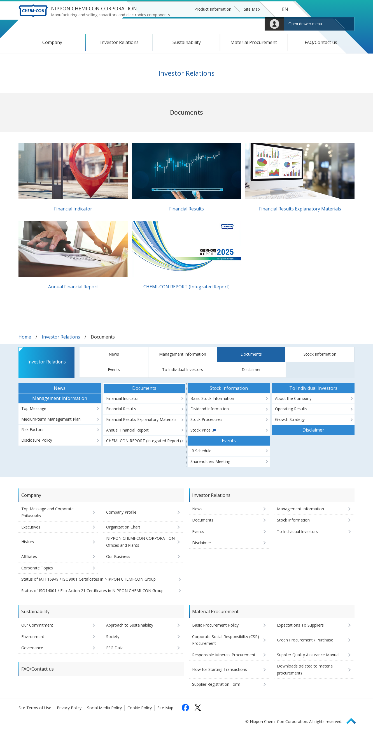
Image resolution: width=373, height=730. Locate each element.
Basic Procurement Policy (215, 625)
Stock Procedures (206, 419)
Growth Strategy (290, 419)
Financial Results (186, 209)
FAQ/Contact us (321, 42)
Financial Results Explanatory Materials (300, 209)
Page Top (353, 720)
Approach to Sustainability (129, 625)
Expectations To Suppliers (300, 625)
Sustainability (186, 42)
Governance (32, 647)
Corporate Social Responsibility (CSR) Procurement (225, 640)
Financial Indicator (73, 209)
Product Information (212, 9)
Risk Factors (32, 429)
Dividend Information (209, 408)
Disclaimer (251, 369)
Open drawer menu (305, 24)
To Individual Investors (182, 369)
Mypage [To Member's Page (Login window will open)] (274, 24)
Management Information (182, 354)
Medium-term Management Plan (51, 419)
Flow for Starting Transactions (219, 669)
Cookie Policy (139, 707)
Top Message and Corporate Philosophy (47, 512)
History (27, 541)
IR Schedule (200, 450)
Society (112, 636)
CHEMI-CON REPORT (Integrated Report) (186, 287)
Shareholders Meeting (210, 461)
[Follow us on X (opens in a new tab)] (198, 707)
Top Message (33, 408)
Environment (32, 636)
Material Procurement (253, 42)
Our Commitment (37, 625)
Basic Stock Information (212, 398)
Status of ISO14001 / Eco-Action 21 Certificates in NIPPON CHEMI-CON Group (92, 590)
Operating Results (291, 408)
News (114, 354)
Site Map (252, 9)
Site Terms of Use (34, 707)
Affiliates (29, 556)
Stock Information (320, 354)
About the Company (293, 398)
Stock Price (200, 430)
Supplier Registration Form (216, 684)
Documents (251, 354)
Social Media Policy (104, 707)
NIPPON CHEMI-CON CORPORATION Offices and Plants (140, 542)
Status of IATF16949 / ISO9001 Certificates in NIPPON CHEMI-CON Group (88, 579)
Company (52, 42)
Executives (30, 527)
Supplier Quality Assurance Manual (308, 654)
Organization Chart (123, 527)
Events (114, 369)
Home (24, 337)
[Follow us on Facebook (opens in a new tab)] (185, 707)
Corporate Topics (37, 568)
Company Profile (121, 512)
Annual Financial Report (73, 287)
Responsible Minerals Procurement (223, 654)
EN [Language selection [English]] (285, 9)
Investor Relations (119, 42)
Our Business (118, 556)
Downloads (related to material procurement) (305, 669)
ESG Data (114, 647)
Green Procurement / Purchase (305, 640)
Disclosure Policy (36, 440)
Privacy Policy (69, 707)
